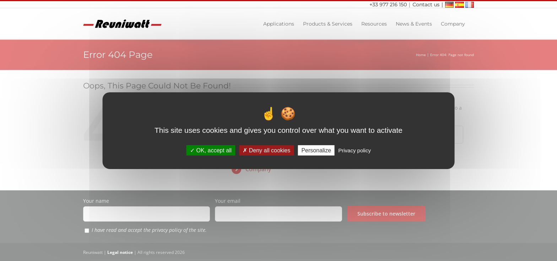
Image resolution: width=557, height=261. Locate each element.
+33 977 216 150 (388, 4)
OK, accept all (211, 150)
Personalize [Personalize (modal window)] (316, 150)
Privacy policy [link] (354, 150)
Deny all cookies (266, 150)
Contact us (425, 4)
